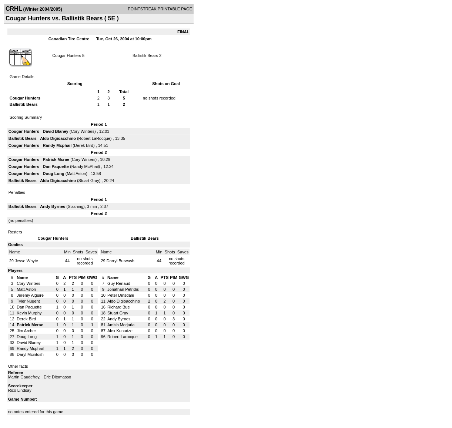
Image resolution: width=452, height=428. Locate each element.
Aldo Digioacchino (58, 138)
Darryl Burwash (120, 261)
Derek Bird (83, 145)
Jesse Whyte (26, 261)
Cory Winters (82, 131)
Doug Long (53, 173)
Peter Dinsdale (120, 295)
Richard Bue (118, 307)
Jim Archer (26, 330)
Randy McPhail (85, 166)
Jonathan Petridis (123, 289)
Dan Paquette (56, 166)
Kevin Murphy (29, 313)
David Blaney (55, 131)
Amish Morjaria (120, 325)
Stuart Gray (88, 180)
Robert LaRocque (94, 138)
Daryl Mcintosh (30, 354)
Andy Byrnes (52, 206)
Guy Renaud (118, 283)
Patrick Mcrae (56, 159)
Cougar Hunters (66, 55)
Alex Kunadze (120, 330)
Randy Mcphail (57, 145)
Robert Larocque (122, 336)
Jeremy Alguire (30, 295)
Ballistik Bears (145, 55)
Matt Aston (76, 173)
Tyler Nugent (28, 301)
